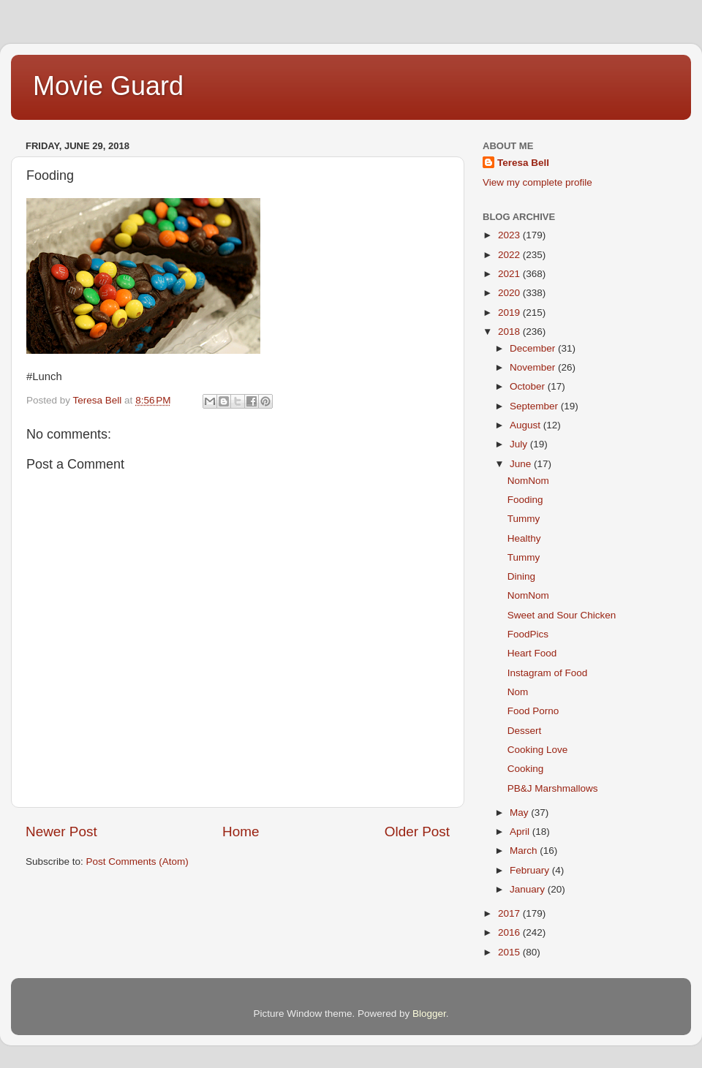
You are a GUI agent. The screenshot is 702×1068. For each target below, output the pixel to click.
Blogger (429, 1013)
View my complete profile (537, 182)
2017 (510, 913)
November (534, 367)
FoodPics (527, 634)
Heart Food (532, 653)
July (520, 444)
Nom (518, 691)
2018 (510, 331)
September (535, 406)
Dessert (524, 730)
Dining (521, 576)
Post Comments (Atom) (137, 861)
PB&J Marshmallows (552, 788)
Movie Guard (108, 86)
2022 (510, 254)
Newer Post (61, 831)
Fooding (525, 499)
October (529, 386)
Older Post (417, 831)
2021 (510, 273)
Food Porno (533, 710)
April (521, 831)
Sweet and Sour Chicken (561, 615)
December (534, 348)
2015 (510, 952)
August (526, 425)
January (529, 889)
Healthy (524, 538)
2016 (510, 932)
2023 (510, 235)
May (520, 812)
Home (240, 831)
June (522, 463)
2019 (510, 312)
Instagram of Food (547, 672)
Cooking (525, 768)
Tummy (523, 518)
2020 (510, 292)
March (525, 850)
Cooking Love (537, 749)
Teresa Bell (523, 162)
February (531, 870)
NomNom (528, 480)
